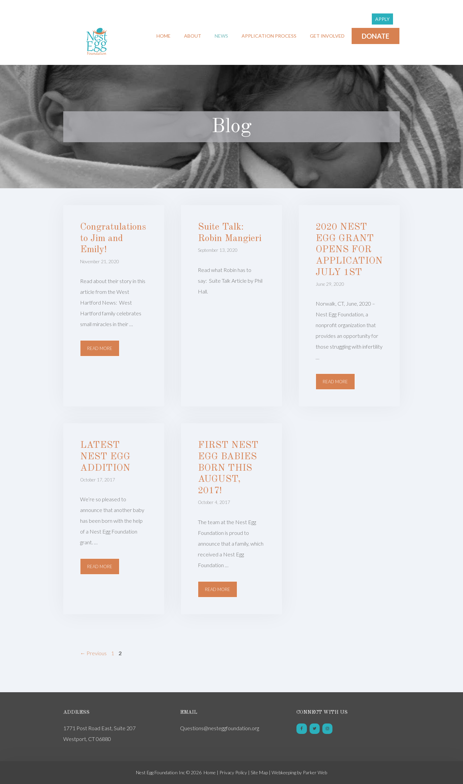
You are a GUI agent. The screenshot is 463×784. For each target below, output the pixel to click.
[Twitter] (315, 728)
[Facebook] (301, 728)
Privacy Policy (233, 772)
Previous (93, 653)
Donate (375, 36)
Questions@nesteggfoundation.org (219, 728)
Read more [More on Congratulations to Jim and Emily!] (99, 348)
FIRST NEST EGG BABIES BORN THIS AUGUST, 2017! (228, 468)
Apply (382, 19)
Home (163, 36)
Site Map (259, 772)
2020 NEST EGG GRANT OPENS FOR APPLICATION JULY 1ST (349, 250)
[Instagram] (327, 728)
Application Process (269, 36)
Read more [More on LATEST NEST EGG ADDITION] (99, 566)
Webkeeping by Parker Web (299, 772)
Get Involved (327, 36)
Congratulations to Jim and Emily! (113, 238)
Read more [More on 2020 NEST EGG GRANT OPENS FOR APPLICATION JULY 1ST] (335, 381)
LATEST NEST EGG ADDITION (105, 457)
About (192, 36)
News (221, 36)
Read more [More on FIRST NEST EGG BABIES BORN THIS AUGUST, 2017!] (217, 589)
